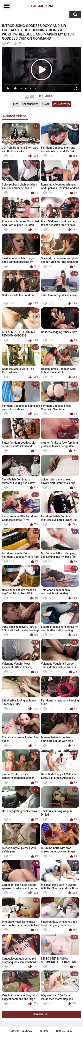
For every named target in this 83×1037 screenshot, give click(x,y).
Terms (44, 1030)
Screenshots (30, 104)
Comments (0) (61, 104)
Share (45, 104)
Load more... (41, 1014)
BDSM (42, 6)
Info (15, 104)
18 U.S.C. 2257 (64, 1030)
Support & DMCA (21, 1030)
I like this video (27, 97)
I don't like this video (32, 97)
